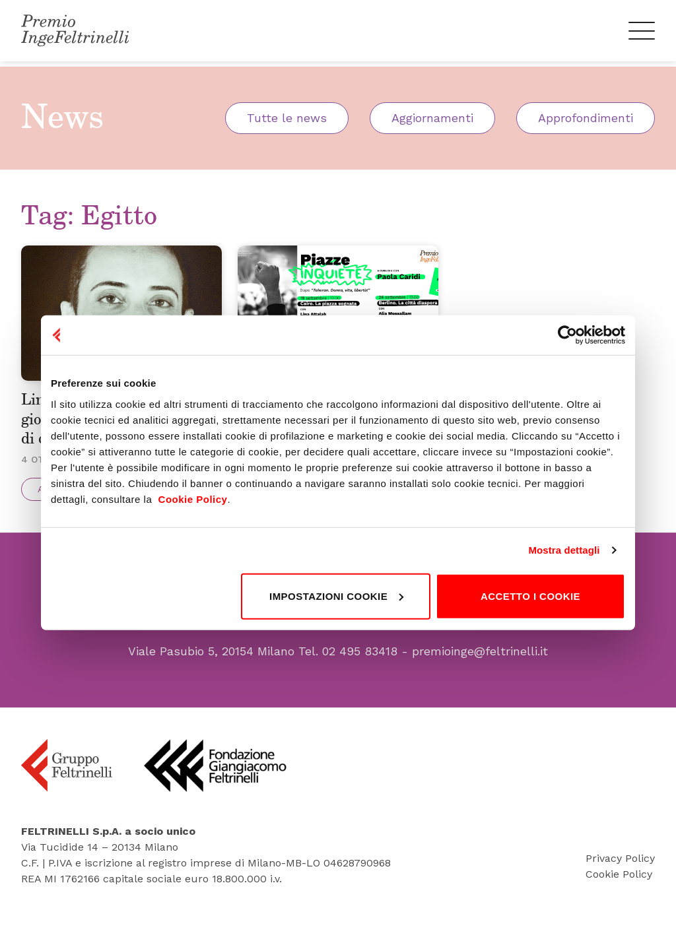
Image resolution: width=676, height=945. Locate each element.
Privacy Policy (620, 884)
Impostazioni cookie (336, 595)
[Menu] (641, 33)
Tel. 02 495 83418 (347, 677)
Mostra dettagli (563, 550)
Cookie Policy (619, 900)
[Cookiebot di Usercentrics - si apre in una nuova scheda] (567, 335)
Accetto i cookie (530, 595)
